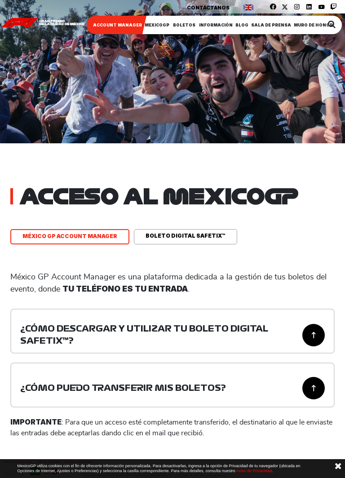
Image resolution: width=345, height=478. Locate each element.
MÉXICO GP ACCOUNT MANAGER (69, 236)
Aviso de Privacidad (254, 471)
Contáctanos (208, 7)
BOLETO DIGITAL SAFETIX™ (186, 235)
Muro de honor (313, 24)
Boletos (184, 24)
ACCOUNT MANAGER (117, 24)
